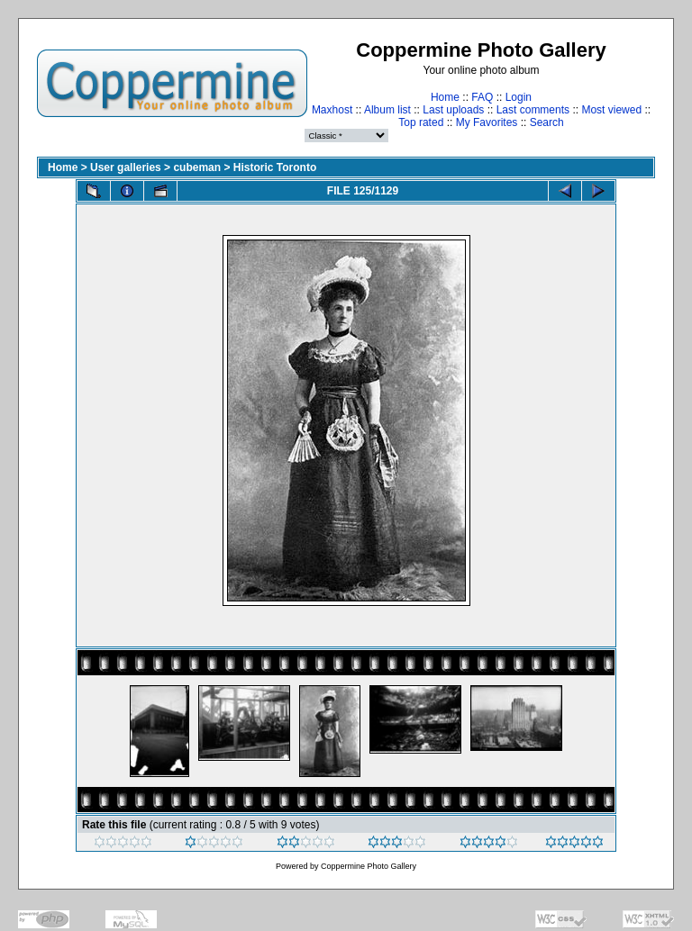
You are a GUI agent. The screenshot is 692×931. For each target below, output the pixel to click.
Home (445, 97)
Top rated (420, 122)
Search (547, 122)
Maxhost (332, 110)
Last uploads (453, 110)
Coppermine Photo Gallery (368, 866)
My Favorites (487, 122)
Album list (387, 110)
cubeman (197, 167)
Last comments (532, 110)
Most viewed (611, 110)
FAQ (482, 97)
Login (518, 97)
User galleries (125, 167)
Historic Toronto (274, 167)
